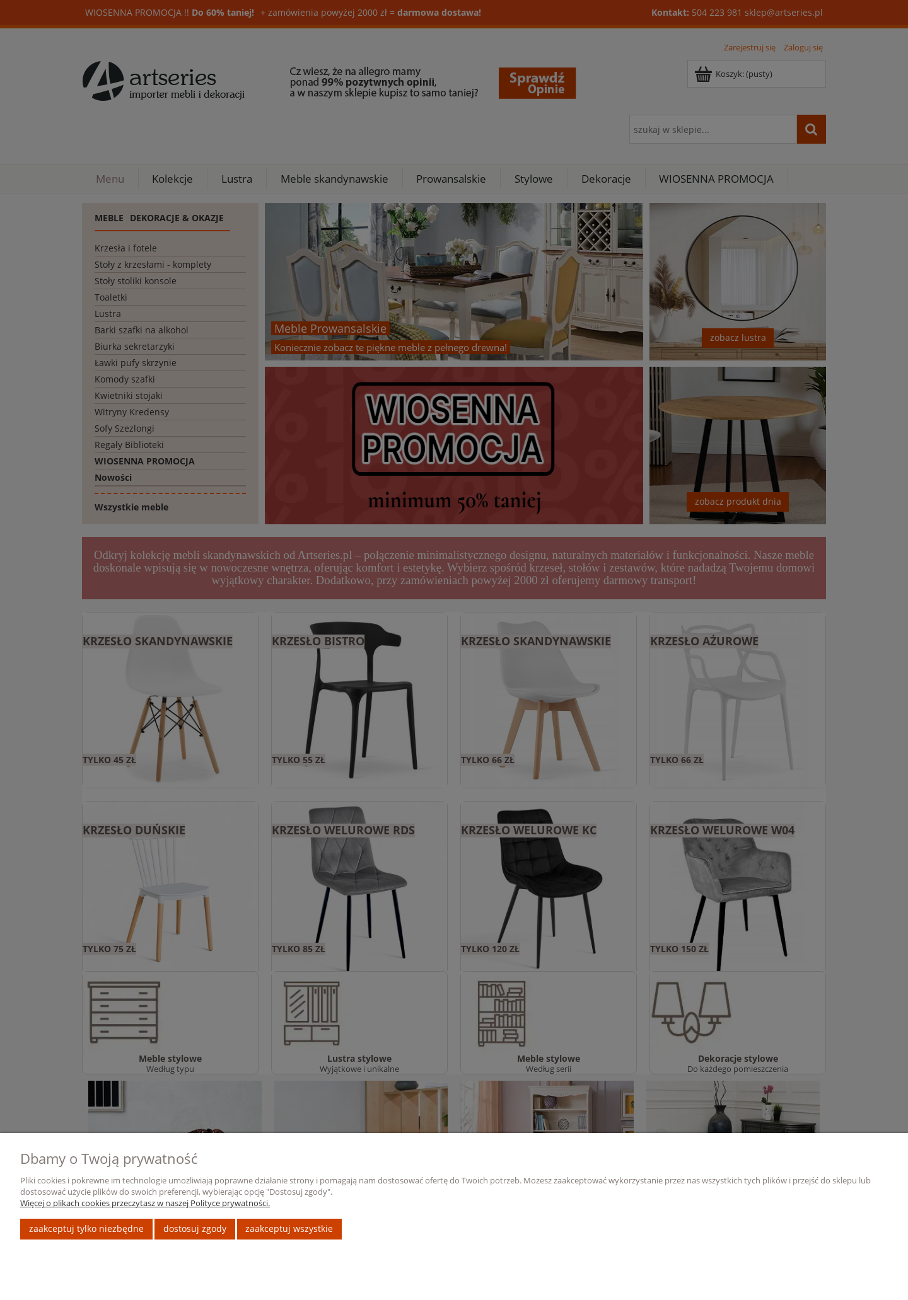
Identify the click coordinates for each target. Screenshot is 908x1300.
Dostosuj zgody (194, 1228)
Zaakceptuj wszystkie (289, 1228)
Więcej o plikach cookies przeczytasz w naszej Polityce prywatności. (145, 1203)
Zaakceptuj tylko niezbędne (86, 1228)
